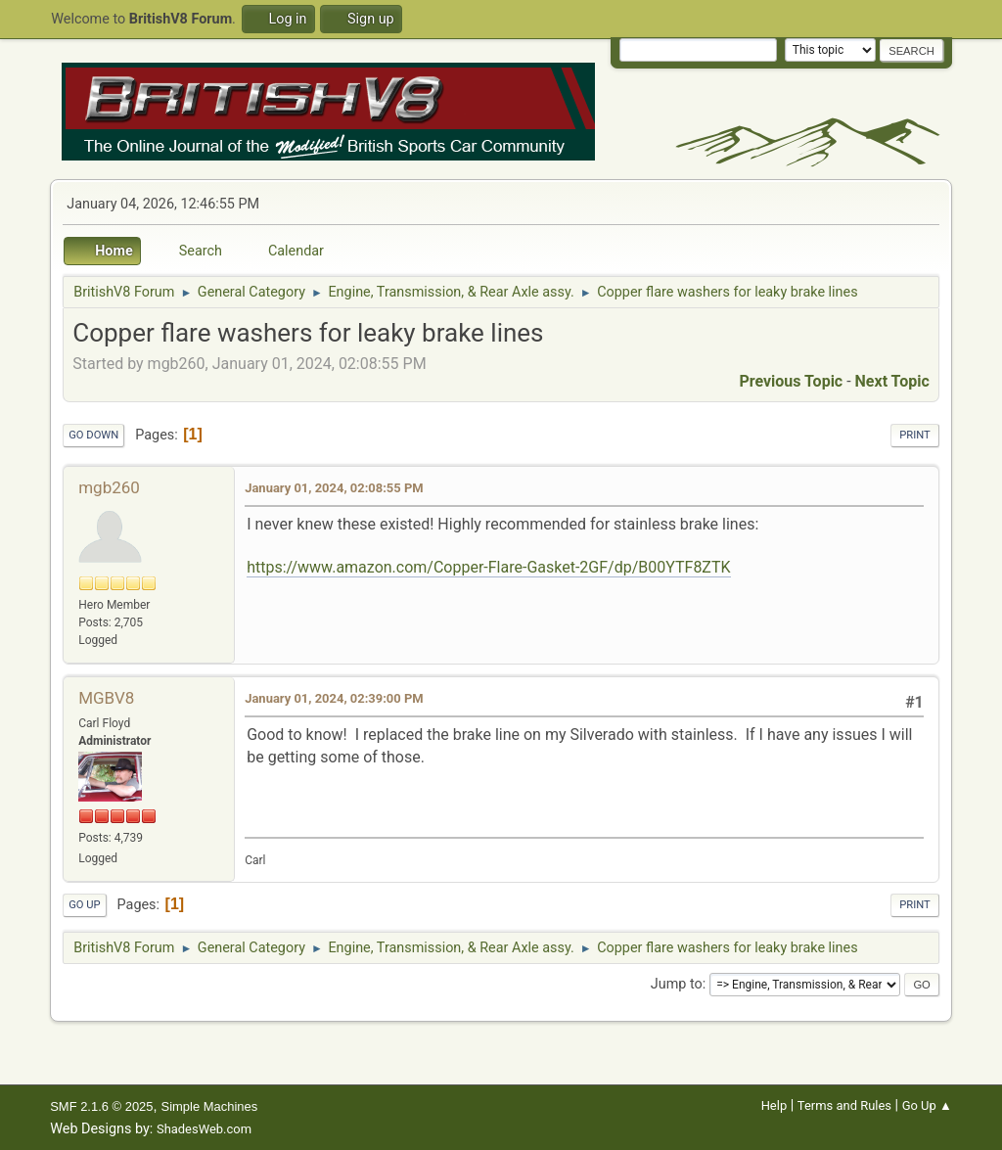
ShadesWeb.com (204, 1129)
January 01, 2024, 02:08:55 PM (334, 488)
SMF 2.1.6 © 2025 (101, 1106)
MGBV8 (106, 698)
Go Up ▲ (927, 1105)
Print (915, 435)
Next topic (892, 381)
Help (774, 1105)
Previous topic (791, 381)
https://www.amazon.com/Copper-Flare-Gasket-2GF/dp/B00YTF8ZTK (488, 567)
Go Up (84, 904)
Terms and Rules (844, 1105)
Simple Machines (209, 1106)
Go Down (93, 435)
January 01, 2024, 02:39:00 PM (334, 698)
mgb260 (109, 487)
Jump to (677, 984)
